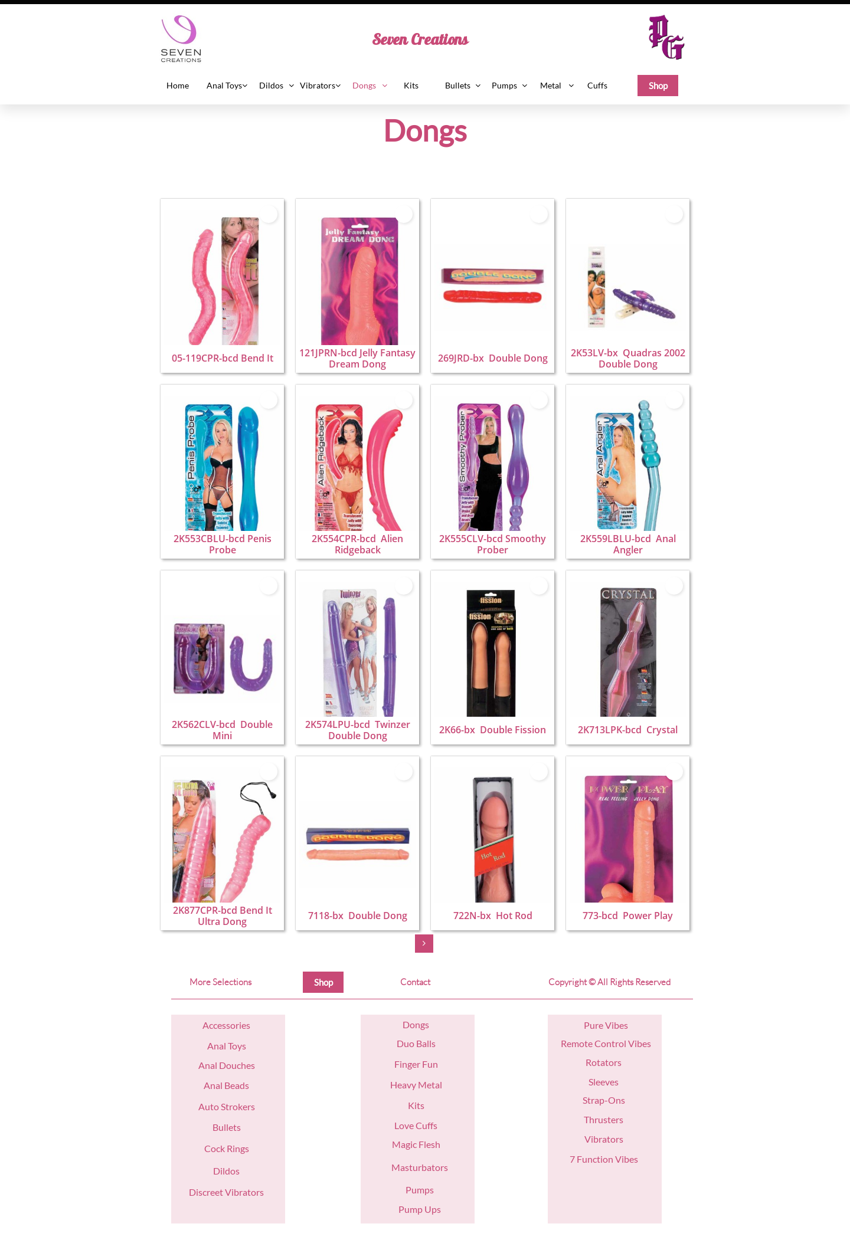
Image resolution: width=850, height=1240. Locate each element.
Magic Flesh (416, 1144)
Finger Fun (416, 1064)
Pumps (420, 1189)
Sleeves (604, 1081)
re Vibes (611, 1025)
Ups (432, 1209)
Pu (589, 1025)
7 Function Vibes (604, 1158)
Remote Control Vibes (606, 1043)
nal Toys (230, 1045)
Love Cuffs (415, 1125)
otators (606, 1062)
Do (409, 1024)
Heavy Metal (416, 1084)
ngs (422, 1024)
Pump (410, 1209)
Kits (416, 1105)
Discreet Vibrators (226, 1192)
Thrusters (603, 1119)
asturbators (424, 1167)
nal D (215, 1065)
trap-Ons (606, 1099)
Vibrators (603, 1138)
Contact (415, 982)
